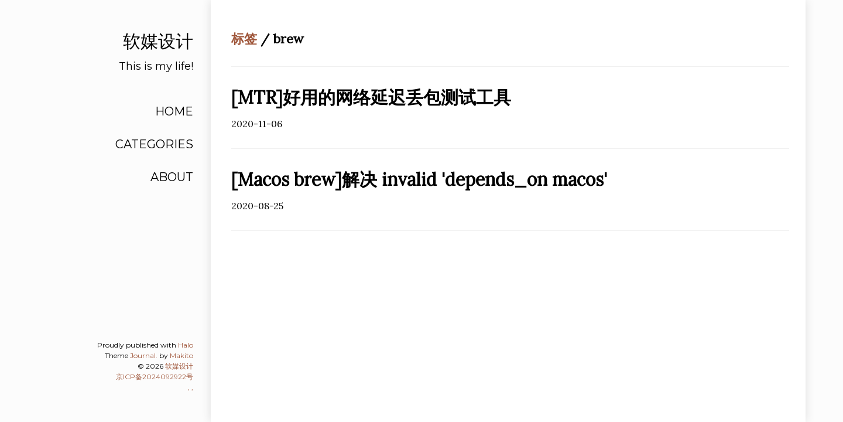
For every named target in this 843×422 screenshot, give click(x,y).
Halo (185, 345)
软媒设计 (179, 366)
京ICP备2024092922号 (154, 376)
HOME (174, 111)
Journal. (143, 355)
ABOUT (171, 177)
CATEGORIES (154, 144)
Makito (181, 355)
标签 (244, 38)
